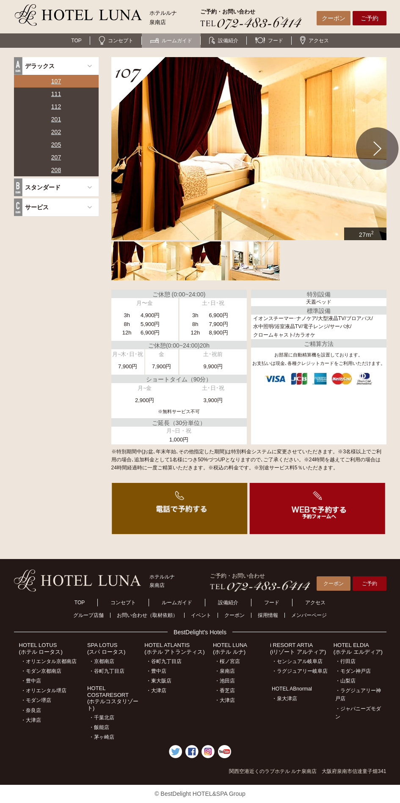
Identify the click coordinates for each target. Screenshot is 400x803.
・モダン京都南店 (41, 671)
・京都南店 (101, 661)
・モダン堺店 (36, 700)
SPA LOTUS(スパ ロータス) (106, 648)
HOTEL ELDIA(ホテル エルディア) (358, 648)
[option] (248, 148)
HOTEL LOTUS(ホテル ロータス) (41, 648)
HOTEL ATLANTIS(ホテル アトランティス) (174, 648)
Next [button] (377, 148)
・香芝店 (225, 690)
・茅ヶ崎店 (101, 737)
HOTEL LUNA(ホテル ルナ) (230, 648)
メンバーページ (309, 615)
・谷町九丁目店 (106, 671)
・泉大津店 (284, 699)
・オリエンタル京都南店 (49, 661)
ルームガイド (171, 41)
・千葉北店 (101, 718)
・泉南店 (225, 671)
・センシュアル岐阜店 (297, 661)
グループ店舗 (88, 615)
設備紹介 (223, 41)
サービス (37, 207)
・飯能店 (99, 727)
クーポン (333, 18)
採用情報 (268, 615)
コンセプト (116, 41)
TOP (76, 41)
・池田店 (225, 681)
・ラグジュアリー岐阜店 (300, 671)
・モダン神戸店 (353, 671)
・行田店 (345, 661)
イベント (201, 615)
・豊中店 (31, 681)
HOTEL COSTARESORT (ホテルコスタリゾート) (112, 698)
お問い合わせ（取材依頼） (147, 615)
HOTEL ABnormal (292, 689)
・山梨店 (345, 681)
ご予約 (369, 18)
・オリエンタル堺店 (43, 690)
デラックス (40, 66)
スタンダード (43, 187)
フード (269, 41)
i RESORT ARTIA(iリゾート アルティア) (298, 648)
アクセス (314, 41)
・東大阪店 (158, 681)
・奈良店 (31, 710)
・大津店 (31, 720)
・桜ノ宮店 (227, 661)
